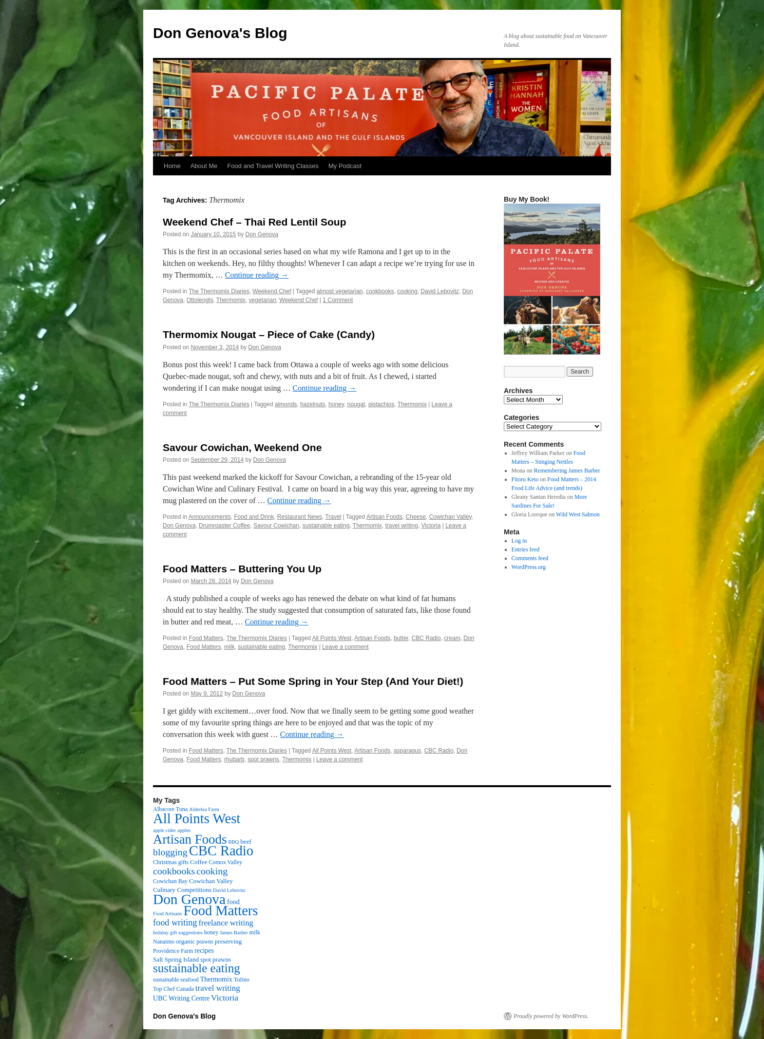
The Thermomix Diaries (219, 291)
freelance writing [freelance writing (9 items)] (225, 922)
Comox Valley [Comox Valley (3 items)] (226, 862)
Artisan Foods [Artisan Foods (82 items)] (190, 839)
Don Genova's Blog (220, 33)
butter (401, 638)
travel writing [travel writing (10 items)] (217, 988)
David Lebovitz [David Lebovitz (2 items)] (229, 890)
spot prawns (263, 759)
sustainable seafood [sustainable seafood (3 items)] (176, 979)
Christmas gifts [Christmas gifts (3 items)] (171, 862)
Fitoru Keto (525, 479)
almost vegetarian (340, 291)
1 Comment (338, 300)
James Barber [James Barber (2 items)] (234, 932)
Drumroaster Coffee (224, 525)
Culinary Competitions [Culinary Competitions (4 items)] (182, 889)
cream (452, 638)
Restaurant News (299, 516)
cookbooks (380, 291)
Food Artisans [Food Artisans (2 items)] (167, 913)
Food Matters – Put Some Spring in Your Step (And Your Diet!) (313, 681)
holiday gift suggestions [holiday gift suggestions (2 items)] (178, 932)
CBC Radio (426, 638)
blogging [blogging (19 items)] (170, 852)
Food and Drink (254, 516)
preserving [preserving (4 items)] (228, 941)
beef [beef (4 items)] (245, 841)
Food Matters (206, 638)
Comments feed (530, 558)
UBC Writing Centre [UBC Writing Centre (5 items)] (181, 998)
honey (336, 404)
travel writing (401, 525)
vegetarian (262, 300)
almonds (286, 404)
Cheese (416, 516)
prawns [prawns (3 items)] (204, 941)
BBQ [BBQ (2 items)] (233, 842)
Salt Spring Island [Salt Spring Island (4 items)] (176, 959)
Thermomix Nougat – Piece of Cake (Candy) (269, 334)
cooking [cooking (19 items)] (212, 871)
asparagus (407, 750)
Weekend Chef (271, 291)
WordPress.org (529, 567)
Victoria (431, 525)
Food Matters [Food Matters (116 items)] (221, 910)
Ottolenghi (200, 300)
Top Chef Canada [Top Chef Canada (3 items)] (173, 988)
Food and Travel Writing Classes (273, 166)
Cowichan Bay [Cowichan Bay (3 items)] (170, 881)
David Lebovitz (439, 291)
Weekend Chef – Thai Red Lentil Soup (254, 221)
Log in (519, 540)
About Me (204, 166)
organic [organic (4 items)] (185, 941)
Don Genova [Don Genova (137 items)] (189, 899)
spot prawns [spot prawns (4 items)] (215, 959)
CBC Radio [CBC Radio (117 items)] (221, 850)
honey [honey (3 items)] (211, 932)
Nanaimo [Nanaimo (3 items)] (163, 941)
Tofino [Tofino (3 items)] (241, 979)
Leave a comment (345, 646)
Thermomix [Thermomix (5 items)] (216, 979)
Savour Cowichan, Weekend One (242, 447)
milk (229, 646)
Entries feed (526, 549)
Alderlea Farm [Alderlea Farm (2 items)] (204, 809)
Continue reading (257, 275)
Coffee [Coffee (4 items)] (198, 862)
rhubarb (234, 759)
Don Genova (262, 234)
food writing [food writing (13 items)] (175, 922)
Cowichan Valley (450, 516)
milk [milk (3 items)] (254, 932)
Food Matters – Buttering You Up (242, 568)
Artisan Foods (384, 516)
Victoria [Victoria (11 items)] (224, 997)
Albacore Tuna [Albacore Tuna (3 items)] (170, 809)
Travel (333, 516)
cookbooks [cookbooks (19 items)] (174, 871)
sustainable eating (326, 525)
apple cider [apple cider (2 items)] (164, 830)
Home (172, 166)
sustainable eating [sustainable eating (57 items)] (196, 968)
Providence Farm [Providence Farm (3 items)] (173, 950)
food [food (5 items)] (233, 902)
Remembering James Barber (567, 470)
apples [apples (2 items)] (184, 830)
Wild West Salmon (578, 514)
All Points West (331, 638)
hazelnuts (312, 404)
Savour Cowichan (276, 525)
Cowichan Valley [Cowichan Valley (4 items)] (211, 881)
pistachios (381, 404)
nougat (356, 404)
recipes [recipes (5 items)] (204, 950)
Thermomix (231, 300)
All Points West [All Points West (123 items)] (196, 818)
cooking (407, 291)
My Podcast (345, 166)
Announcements (210, 516)
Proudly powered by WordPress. (551, 1016)
